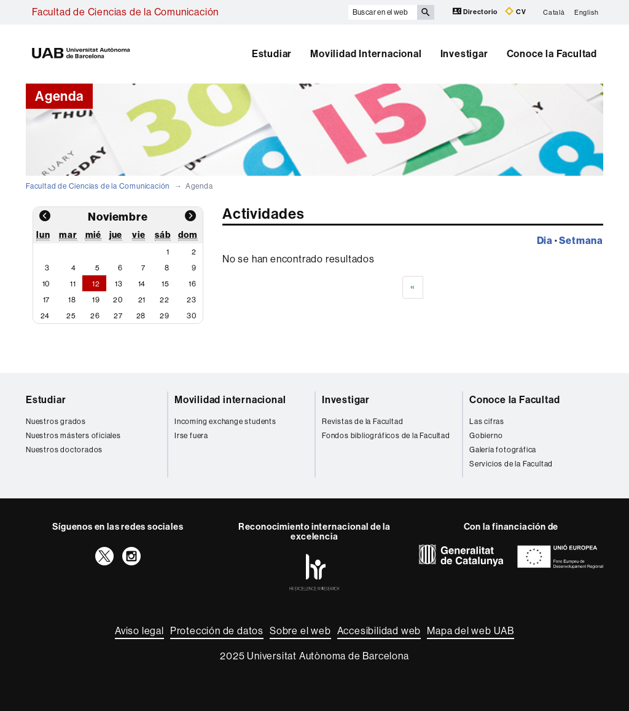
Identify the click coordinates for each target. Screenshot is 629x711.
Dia (545, 240)
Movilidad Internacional (365, 54)
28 (141, 316)
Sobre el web (300, 631)
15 (166, 284)
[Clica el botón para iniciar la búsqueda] (425, 12)
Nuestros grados (56, 421)
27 (118, 316)
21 (142, 300)
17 (46, 300)
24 (45, 316)
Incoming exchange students (225, 421)
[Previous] (412, 287)
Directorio (476, 11)
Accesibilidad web (379, 631)
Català (554, 12)
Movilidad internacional (230, 400)
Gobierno (485, 435)
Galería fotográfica (502, 450)
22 (165, 300)
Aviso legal (139, 631)
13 (119, 284)
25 (71, 316)
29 (165, 316)
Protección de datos (217, 631)
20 (118, 300)
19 (96, 300)
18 (72, 300)
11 (73, 284)
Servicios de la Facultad (511, 464)
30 (192, 316)
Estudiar (272, 54)
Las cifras (486, 421)
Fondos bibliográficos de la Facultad (386, 435)
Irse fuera (191, 435)
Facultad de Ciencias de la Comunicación (125, 12)
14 (142, 284)
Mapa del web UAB (470, 631)
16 (193, 284)
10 (46, 284)
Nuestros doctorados (64, 450)
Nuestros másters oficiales (73, 435)
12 (96, 284)
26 (95, 316)
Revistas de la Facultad (362, 421)
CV (515, 11)
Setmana (581, 240)
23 (192, 300)
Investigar (464, 54)
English (586, 12)
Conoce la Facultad (552, 54)
